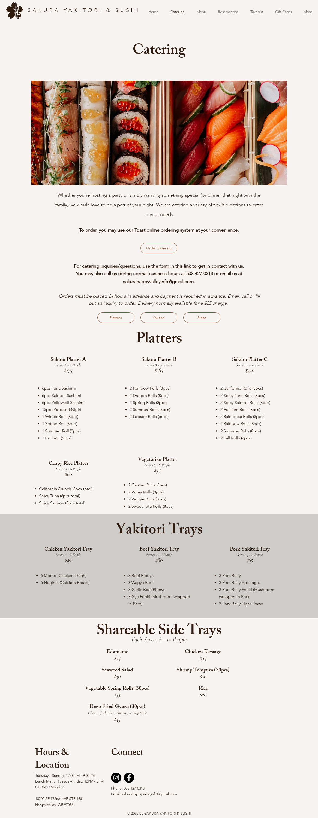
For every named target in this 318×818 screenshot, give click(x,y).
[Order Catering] (158, 248)
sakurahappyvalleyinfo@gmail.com (158, 281)
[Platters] (115, 317)
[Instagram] (116, 778)
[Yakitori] (158, 317)
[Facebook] (129, 778)
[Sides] (201, 317)
